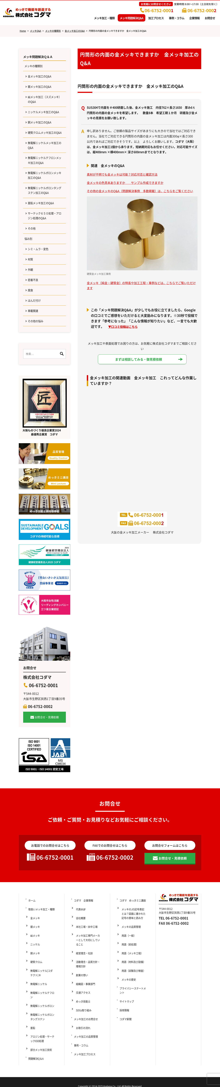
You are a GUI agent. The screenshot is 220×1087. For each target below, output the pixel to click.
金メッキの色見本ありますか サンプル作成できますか (125, 182)
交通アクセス (82, 1008)
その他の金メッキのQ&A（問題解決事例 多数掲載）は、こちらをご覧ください (140, 191)
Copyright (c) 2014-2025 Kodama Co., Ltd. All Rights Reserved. (110, 1077)
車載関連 (34, 348)
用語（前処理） (129, 973)
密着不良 (34, 314)
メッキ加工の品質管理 (86, 1039)
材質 (31, 291)
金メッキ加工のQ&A (41, 78)
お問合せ (210, 18)
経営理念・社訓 (83, 979)
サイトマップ (127, 1015)
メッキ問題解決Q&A (131, 18)
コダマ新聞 (125, 1027)
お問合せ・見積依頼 (47, 756)
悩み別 (29, 268)
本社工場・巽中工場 (87, 958)
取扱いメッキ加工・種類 (42, 946)
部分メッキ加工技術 (40, 1045)
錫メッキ (34, 964)
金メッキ (34, 952)
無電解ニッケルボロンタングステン (43, 1020)
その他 (32, 257)
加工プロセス (156, 18)
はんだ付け (35, 336)
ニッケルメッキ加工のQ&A (43, 120)
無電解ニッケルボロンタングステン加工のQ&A (44, 215)
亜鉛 (31, 1028)
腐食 (31, 325)
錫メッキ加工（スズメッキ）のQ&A (44, 103)
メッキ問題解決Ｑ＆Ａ (39, 56)
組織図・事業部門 (84, 1002)
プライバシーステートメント (133, 1006)
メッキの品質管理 (130, 961)
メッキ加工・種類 (104, 18)
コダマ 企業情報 (84, 940)
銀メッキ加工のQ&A (41, 89)
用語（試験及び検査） (133, 992)
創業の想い (80, 996)
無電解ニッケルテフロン (43, 1005)
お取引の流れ (82, 1033)
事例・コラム (176, 18)
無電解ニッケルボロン (41, 1011)
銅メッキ (34, 976)
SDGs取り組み (84, 1021)
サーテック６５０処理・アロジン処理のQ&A (44, 243)
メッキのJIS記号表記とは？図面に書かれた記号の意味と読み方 (134, 950)
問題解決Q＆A (36, 1051)
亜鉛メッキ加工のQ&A (43, 229)
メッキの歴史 (127, 998)
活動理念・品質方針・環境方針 (88, 988)
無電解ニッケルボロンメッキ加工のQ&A (44, 198)
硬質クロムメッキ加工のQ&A (44, 148)
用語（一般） (127, 967)
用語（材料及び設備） (133, 986)
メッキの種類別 (35, 67)
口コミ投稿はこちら (126, 326)
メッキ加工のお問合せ (86, 1027)
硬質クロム (35, 982)
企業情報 (194, 18)
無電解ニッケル (38, 999)
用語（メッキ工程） (131, 979)
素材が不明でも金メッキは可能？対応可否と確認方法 (122, 174)
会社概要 (79, 952)
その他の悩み (37, 359)
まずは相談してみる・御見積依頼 (138, 359)
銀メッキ (34, 958)
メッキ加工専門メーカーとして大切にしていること (88, 969)
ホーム (32, 940)
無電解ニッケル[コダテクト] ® (43, 991)
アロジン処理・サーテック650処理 (43, 1037)
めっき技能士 (82, 1015)
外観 (31, 302)
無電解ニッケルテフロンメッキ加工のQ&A (44, 181)
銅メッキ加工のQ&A (41, 134)
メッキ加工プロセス (85, 1051)
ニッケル (34, 970)
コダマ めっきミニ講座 (133, 940)
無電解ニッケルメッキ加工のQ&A (44, 165)
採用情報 (124, 1021)
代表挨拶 (79, 946)
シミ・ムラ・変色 (40, 279)
